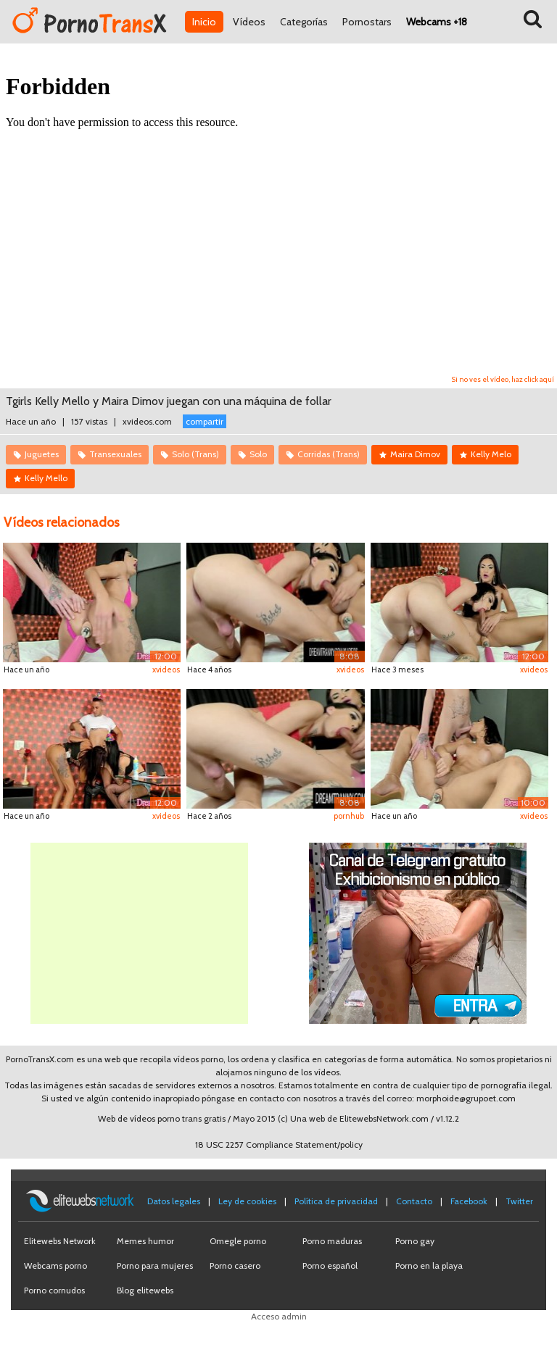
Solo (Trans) (195, 454)
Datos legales (173, 1201)
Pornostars (367, 21)
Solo (258, 454)
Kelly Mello (46, 477)
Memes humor (145, 1240)
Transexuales (115, 454)
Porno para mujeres (155, 1265)
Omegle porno (238, 1240)
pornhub (349, 816)
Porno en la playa (429, 1265)
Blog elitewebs (145, 1290)
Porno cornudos (54, 1290)
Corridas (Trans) (328, 454)
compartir (204, 421)
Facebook (468, 1201)
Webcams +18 (436, 21)
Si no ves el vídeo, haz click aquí (503, 379)
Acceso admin (279, 1316)
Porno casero (235, 1265)
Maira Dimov (415, 454)
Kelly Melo (491, 454)
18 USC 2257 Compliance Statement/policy (279, 1144)
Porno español (330, 1265)
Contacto (414, 1201)
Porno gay (414, 1240)
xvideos (166, 669)
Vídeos (249, 21)
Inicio (204, 21)
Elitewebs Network (60, 1240)
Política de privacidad (336, 1201)
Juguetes (42, 454)
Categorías (304, 21)
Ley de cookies (247, 1201)
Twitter (519, 1201)
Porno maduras (332, 1240)
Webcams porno (55, 1265)
